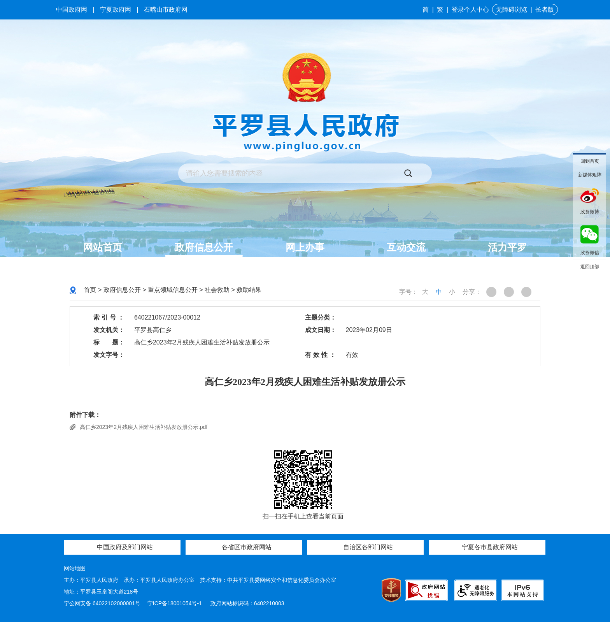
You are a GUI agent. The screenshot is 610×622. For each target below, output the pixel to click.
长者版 (544, 9)
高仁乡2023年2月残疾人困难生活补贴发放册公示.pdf (143, 427)
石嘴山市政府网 (166, 9)
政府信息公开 (204, 247)
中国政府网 (71, 9)
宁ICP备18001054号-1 (175, 603)
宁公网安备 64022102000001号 (102, 603)
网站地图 (75, 568)
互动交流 (406, 247)
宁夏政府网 (115, 9)
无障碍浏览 (511, 9)
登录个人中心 (470, 9)
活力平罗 (507, 247)
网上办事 (305, 247)
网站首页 (102, 247)
